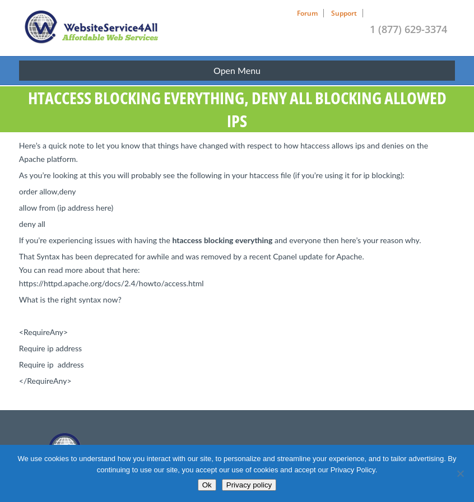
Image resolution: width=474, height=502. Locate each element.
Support (344, 13)
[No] (460, 473)
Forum (307, 13)
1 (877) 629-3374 (408, 29)
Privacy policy (249, 485)
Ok (207, 485)
